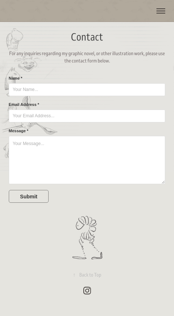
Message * (19, 131)
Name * (15, 78)
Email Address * (24, 104)
